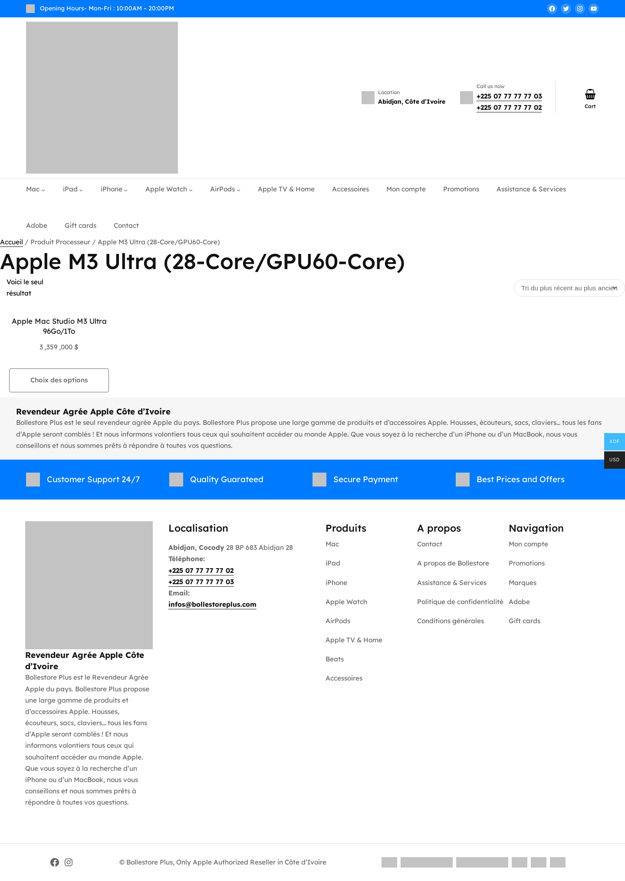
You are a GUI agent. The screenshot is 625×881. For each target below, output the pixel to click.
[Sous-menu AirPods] (238, 189)
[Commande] (569, 288)
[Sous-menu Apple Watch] (191, 189)
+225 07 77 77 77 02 (509, 107)
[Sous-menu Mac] (43, 189)
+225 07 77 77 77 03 (509, 96)
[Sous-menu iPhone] (126, 189)
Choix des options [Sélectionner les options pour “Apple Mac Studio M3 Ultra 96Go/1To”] (59, 380)
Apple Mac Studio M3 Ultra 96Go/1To (59, 326)
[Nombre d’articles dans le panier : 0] (590, 94)
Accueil (11, 242)
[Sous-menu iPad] (81, 189)
